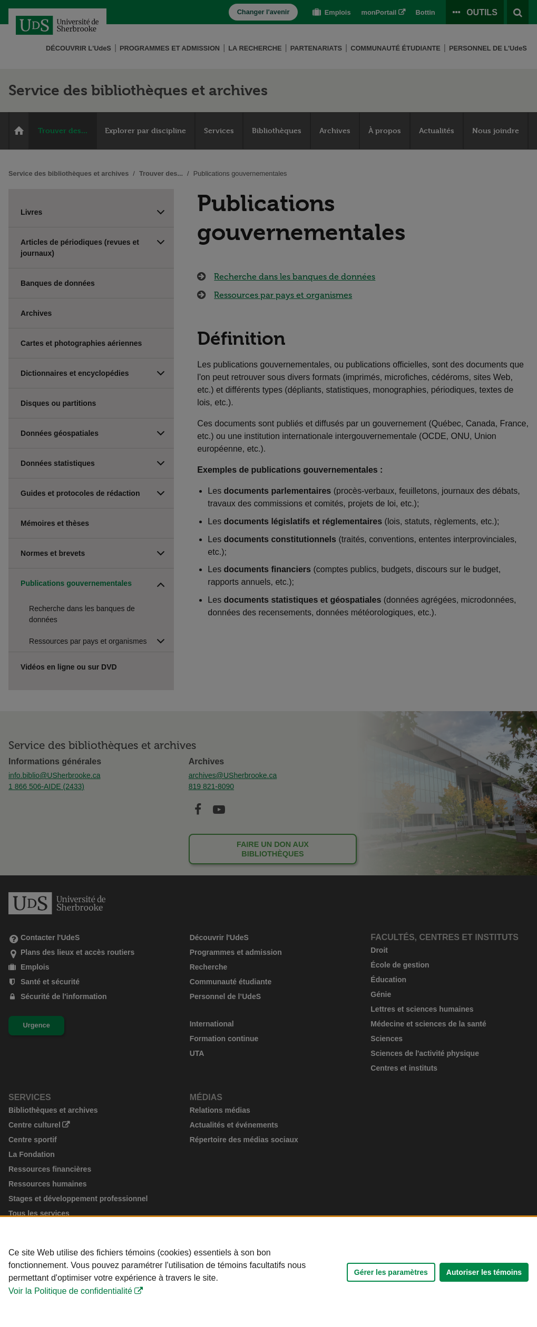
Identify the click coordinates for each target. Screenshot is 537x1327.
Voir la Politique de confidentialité (70, 1290)
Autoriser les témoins (484, 1272)
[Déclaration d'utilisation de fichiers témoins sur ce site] (268, 1272)
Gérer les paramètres (391, 1272)
